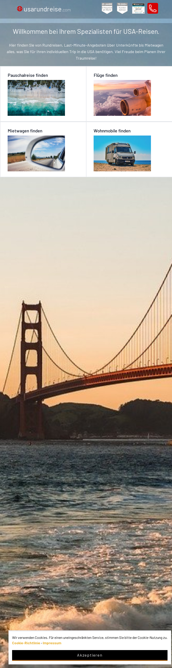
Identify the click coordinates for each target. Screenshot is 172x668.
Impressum (52, 643)
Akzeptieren (90, 655)
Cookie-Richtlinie (26, 643)
